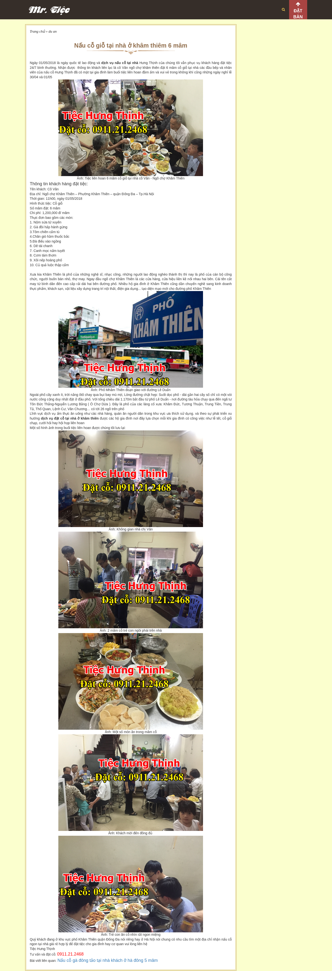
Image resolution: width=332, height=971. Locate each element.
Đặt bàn (298, 13)
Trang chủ (37, 31)
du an (52, 31)
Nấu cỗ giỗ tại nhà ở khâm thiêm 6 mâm (130, 45)
